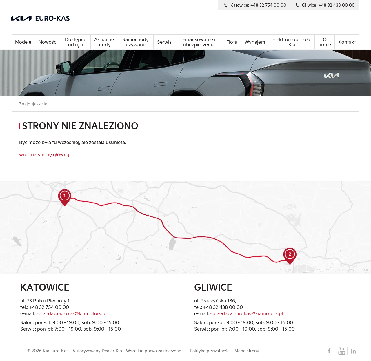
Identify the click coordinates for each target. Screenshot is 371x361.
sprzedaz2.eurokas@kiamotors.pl (246, 313)
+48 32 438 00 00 (223, 307)
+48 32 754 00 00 (49, 307)
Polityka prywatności (210, 350)
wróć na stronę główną (44, 154)
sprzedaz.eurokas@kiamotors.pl (71, 313)
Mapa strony (246, 350)
